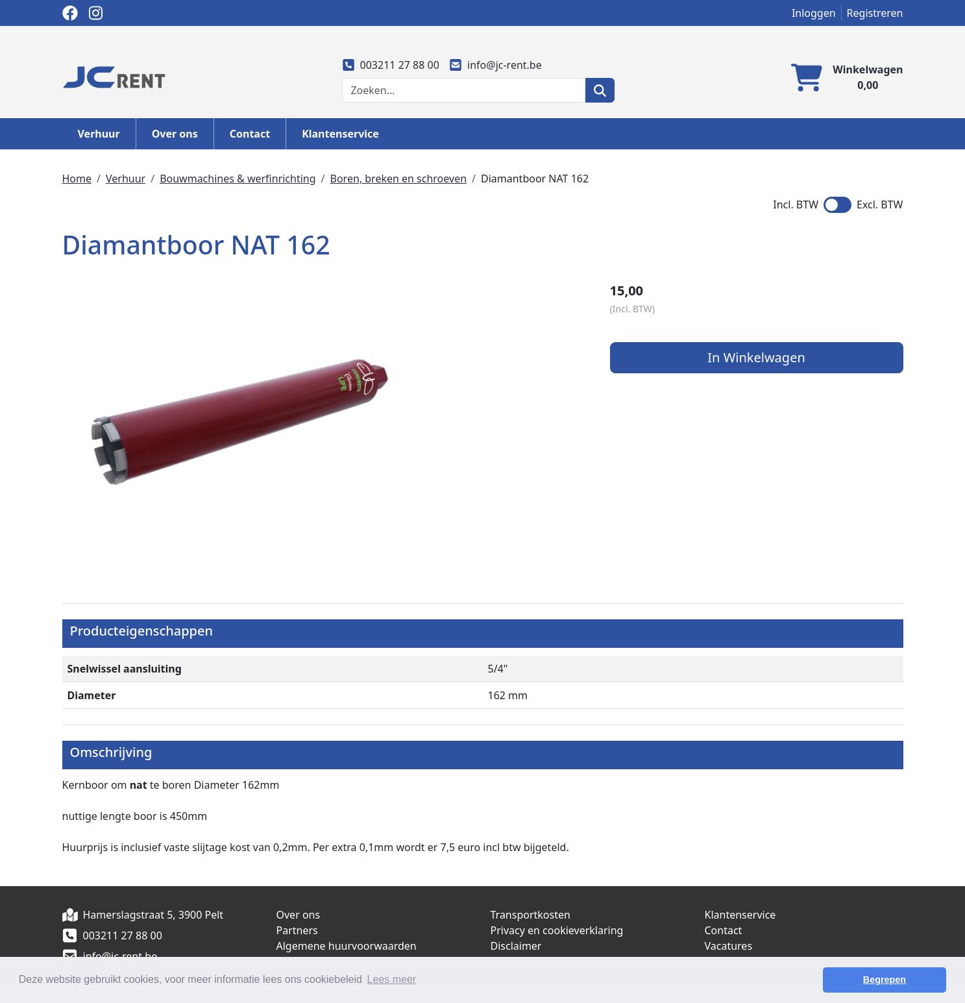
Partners (297, 928)
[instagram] (96, 13)
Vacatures (729, 944)
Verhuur (99, 134)
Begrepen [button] (900, 979)
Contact (250, 134)
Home (77, 178)
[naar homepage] (114, 76)
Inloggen (814, 13)
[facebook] (70, 13)
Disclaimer (516, 944)
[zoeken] (600, 90)
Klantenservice (340, 134)
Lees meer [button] (392, 979)
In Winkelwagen (767, 358)
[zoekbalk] (464, 90)
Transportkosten (530, 913)
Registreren (875, 13)
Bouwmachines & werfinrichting (237, 178)
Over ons (175, 134)
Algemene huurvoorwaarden (346, 944)
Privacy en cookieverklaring (557, 928)
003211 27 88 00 (390, 65)
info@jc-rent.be (496, 65)
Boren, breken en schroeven (398, 178)
